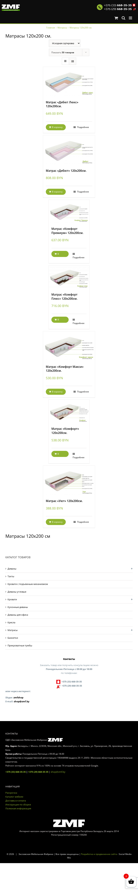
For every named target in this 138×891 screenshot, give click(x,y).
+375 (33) (118, 5)
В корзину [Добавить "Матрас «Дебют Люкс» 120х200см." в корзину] (57, 127)
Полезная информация (18, 808)
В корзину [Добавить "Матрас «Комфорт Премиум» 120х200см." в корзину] (59, 254)
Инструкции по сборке (18, 804)
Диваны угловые (17, 591)
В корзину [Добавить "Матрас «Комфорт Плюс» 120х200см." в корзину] (59, 320)
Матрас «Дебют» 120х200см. (66, 171)
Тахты (11, 576)
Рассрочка (11, 792)
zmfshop (18, 697)
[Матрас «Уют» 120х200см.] (69, 480)
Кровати (12, 599)
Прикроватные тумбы (20, 645)
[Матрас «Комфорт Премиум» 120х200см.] (69, 211)
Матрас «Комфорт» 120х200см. (65, 431)
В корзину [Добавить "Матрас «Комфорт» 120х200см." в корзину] (59, 454)
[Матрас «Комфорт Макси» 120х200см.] (69, 346)
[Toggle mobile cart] (116, 18)
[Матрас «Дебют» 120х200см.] (69, 150)
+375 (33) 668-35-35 (15, 771)
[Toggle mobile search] (123, 18)
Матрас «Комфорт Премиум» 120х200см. (67, 231)
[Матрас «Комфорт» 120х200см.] (69, 411)
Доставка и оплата (15, 800)
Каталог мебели (14, 796)
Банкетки (13, 637)
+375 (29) (118, 9)
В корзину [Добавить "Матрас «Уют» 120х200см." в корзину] (57, 521)
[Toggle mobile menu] (131, 18)
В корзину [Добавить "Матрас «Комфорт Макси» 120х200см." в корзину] (57, 391)
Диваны (12, 568)
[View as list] (72, 61)
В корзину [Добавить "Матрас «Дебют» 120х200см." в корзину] (57, 191)
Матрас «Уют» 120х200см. (64, 501)
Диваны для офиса (18, 614)
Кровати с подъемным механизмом (28, 584)
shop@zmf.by (21, 701)
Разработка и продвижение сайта (99, 854)
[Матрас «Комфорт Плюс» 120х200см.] (69, 277)
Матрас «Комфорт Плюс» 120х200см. (64, 297)
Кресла (11, 622)
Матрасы (13, 630)
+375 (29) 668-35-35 (38, 771)
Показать (62, 52)
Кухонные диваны (18, 607)
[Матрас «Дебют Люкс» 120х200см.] (69, 81)
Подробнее (83, 127)
